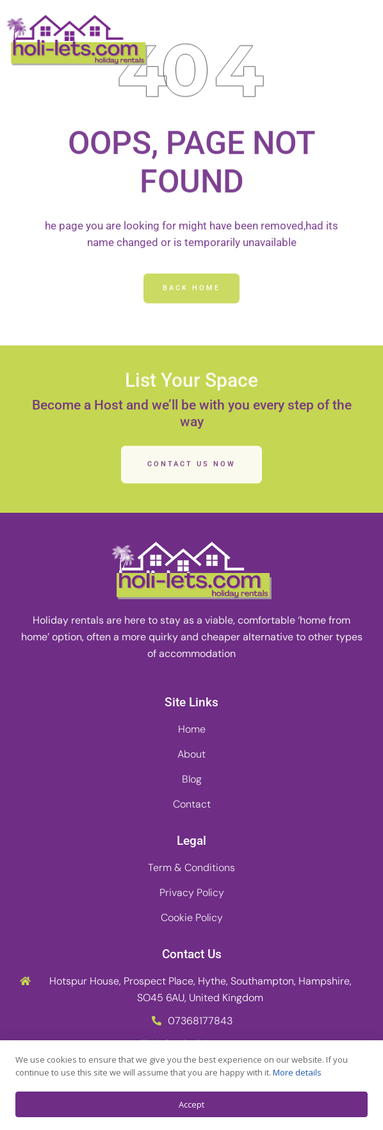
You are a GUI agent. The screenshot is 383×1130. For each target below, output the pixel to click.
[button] (359, 40)
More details (297, 1072)
